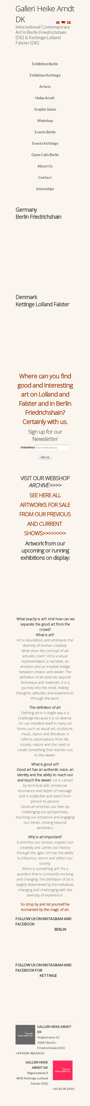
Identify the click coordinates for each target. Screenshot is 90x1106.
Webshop (45, 120)
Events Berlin (45, 132)
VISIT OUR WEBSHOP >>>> (45, 481)
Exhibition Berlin (45, 64)
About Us (45, 166)
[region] (45, 239)
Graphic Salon (45, 109)
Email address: (45, 448)
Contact (45, 177)
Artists (45, 86)
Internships (45, 189)
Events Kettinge (45, 143)
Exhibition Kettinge (45, 75)
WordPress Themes (67, 1102)
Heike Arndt (45, 98)
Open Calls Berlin (45, 155)
